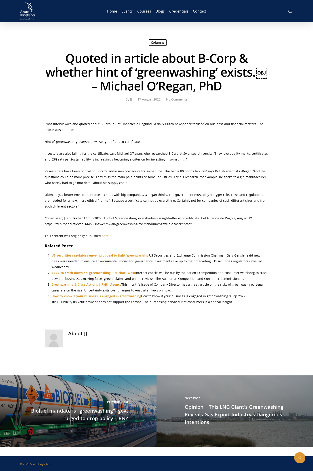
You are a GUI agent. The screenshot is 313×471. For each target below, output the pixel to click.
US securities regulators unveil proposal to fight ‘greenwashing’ (100, 255)
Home (112, 11)
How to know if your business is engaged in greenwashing (96, 296)
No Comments (176, 99)
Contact (199, 11)
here (105, 236)
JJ (131, 99)
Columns (157, 42)
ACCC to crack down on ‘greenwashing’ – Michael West (93, 273)
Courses (144, 11)
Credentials (178, 11)
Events (127, 11)
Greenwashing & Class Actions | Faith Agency (86, 284)
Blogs (160, 11)
